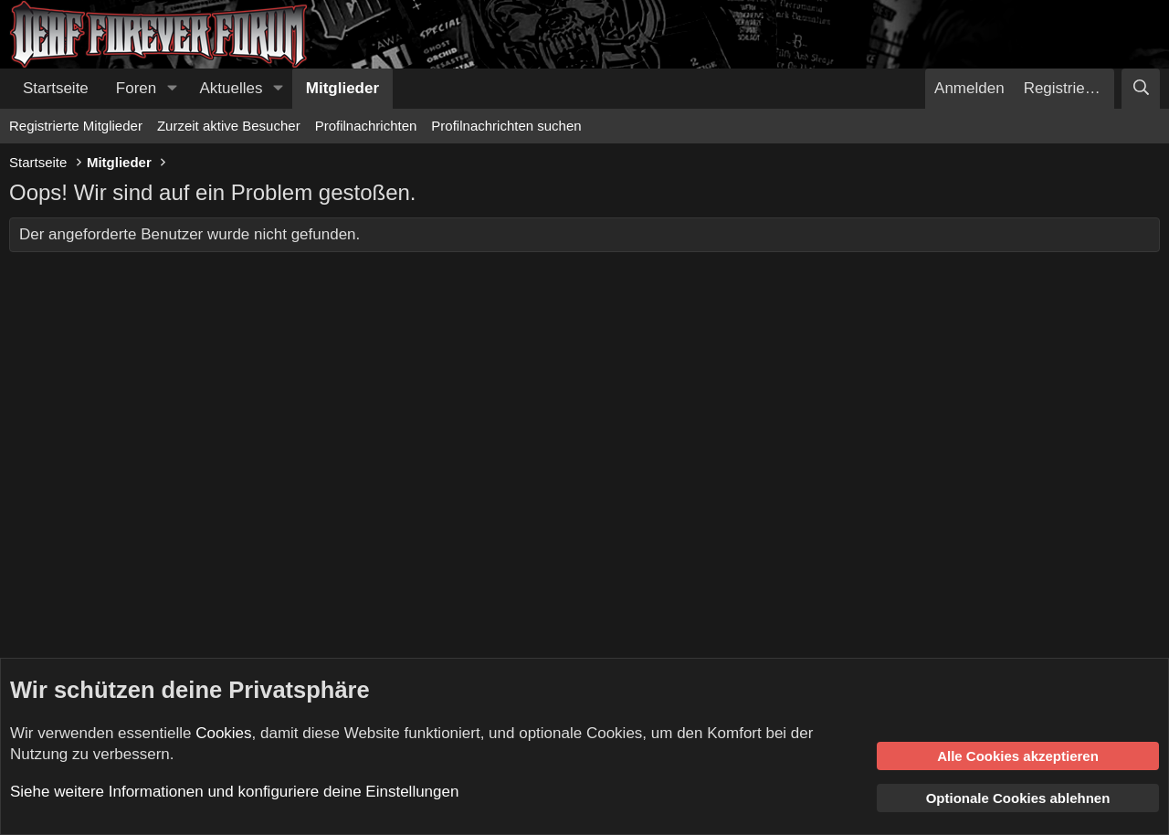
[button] (171, 89)
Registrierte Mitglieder (75, 125)
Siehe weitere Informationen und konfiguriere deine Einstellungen (234, 791)
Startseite (56, 88)
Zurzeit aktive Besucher (228, 125)
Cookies (223, 733)
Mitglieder (342, 88)
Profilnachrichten (366, 125)
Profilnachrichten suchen (506, 125)
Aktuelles (231, 88)
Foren (136, 88)
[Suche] (1141, 89)
